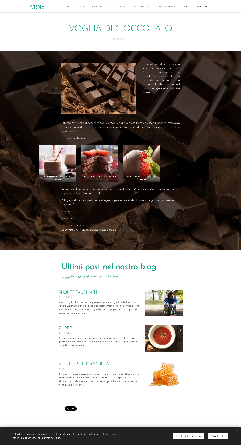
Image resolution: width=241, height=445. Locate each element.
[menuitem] (73, 6)
